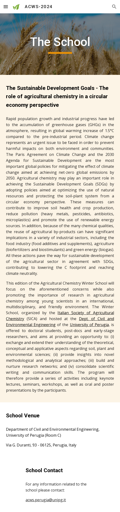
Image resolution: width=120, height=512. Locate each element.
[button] (5, 6)
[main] (60, 44)
